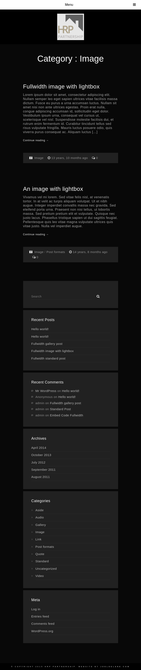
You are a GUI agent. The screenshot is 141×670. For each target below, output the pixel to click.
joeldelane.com (115, 667)
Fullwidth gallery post (47, 343)
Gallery (41, 525)
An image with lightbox (53, 189)
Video (40, 576)
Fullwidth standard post (48, 358)
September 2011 (43, 469)
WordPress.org (42, 631)
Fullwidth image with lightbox (61, 86)
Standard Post (60, 409)
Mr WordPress (46, 391)
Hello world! (40, 329)
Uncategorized (46, 568)
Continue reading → (36, 140)
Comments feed (43, 623)
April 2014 (38, 447)
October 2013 (41, 455)
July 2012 (38, 462)
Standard (42, 561)
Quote (40, 554)
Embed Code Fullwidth (66, 415)
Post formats (55, 252)
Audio (40, 517)
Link (39, 539)
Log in (35, 609)
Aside (40, 510)
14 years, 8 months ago (90, 252)
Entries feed (40, 616)
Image (39, 158)
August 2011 (40, 477)
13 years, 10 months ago (70, 158)
